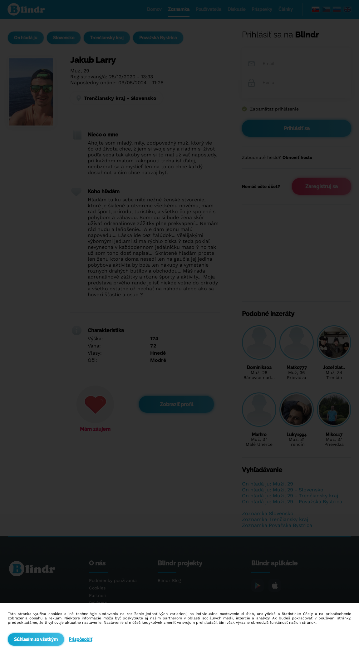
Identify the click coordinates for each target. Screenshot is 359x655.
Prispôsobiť (80, 639)
